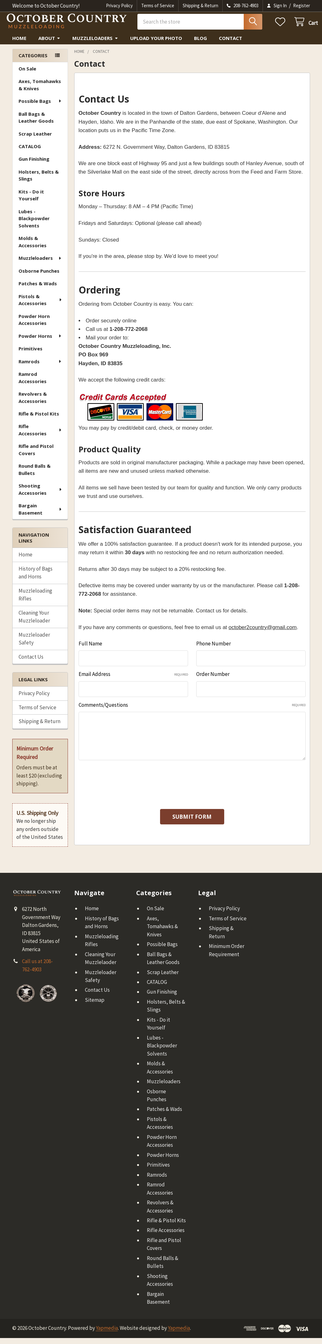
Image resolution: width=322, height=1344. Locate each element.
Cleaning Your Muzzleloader (34, 622)
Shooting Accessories (41, 495)
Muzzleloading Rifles (35, 600)
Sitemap (94, 1005)
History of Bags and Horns (36, 578)
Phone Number (213, 649)
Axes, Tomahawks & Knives (40, 91)
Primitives (30, 354)
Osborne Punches (39, 277)
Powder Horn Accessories (34, 325)
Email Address (133, 680)
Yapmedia (107, 1333)
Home (19, 44)
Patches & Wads (38, 289)
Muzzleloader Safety (34, 644)
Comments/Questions (192, 710)
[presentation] (126, 786)
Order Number (213, 680)
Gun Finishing (34, 165)
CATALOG (30, 152)
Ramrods (40, 367)
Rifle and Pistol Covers (36, 455)
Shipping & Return (200, 5)
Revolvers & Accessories (33, 403)
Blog (200, 44)
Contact (230, 44)
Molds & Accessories (33, 247)
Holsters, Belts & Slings (39, 181)
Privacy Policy (119, 5)
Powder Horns (40, 342)
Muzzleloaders (95, 44)
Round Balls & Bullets (35, 475)
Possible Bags (40, 107)
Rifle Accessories (40, 436)
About (49, 44)
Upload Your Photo (156, 44)
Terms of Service (157, 5)
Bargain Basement (41, 515)
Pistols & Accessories (41, 306)
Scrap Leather (35, 140)
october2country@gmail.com (263, 633)
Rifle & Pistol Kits (39, 419)
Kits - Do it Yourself (31, 201)
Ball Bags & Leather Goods (36, 123)
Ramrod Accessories (33, 383)
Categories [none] (33, 61)
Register (301, 5)
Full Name (90, 649)
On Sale (27, 74)
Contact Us (31, 662)
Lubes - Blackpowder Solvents (34, 224)
